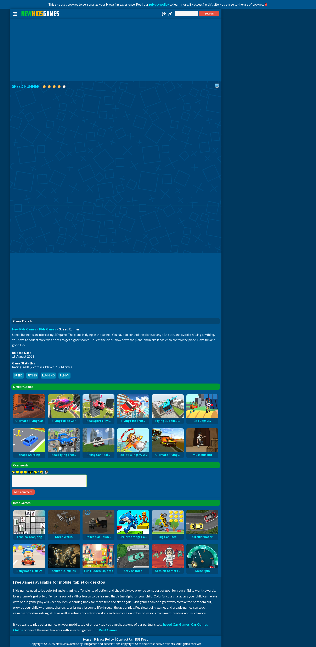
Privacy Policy (104, 639)
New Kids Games (24, 329)
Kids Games (47, 329)
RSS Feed (141, 639)
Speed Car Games (176, 624)
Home (87, 639)
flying (32, 375)
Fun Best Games (105, 630)
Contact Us (124, 639)
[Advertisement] (115, 50)
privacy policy (159, 4)
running (48, 375)
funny (64, 375)
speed (18, 375)
